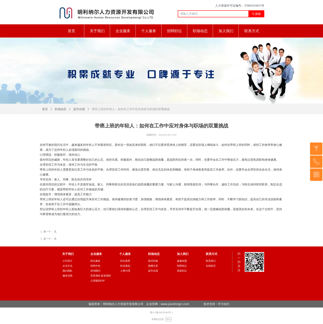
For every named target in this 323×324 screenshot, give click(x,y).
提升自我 (79, 109)
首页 (45, 109)
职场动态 (60, 109)
